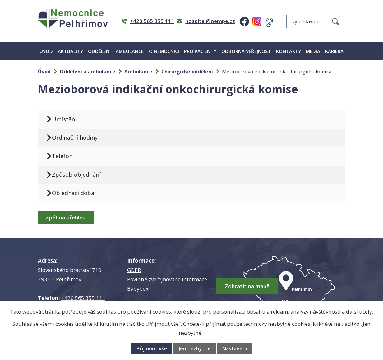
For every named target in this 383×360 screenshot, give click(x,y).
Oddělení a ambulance (87, 71)
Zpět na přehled (65, 217)
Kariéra (334, 51)
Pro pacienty (200, 51)
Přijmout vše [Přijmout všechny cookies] (151, 348)
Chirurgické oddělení (187, 71)
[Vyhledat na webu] (315, 21)
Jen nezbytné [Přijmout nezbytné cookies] (195, 348)
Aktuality (70, 51)
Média (313, 51)
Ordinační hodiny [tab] (75, 137)
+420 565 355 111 (83, 298)
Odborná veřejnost (246, 51)
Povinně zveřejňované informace (167, 279)
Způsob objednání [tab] (76, 174)
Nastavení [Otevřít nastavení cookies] (234, 348)
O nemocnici (164, 51)
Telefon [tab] (62, 156)
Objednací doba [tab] (73, 193)
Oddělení (99, 51)
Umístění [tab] (64, 119)
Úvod (46, 51)
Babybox (138, 288)
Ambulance (130, 51)
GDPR (134, 270)
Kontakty (288, 51)
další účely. (359, 311)
